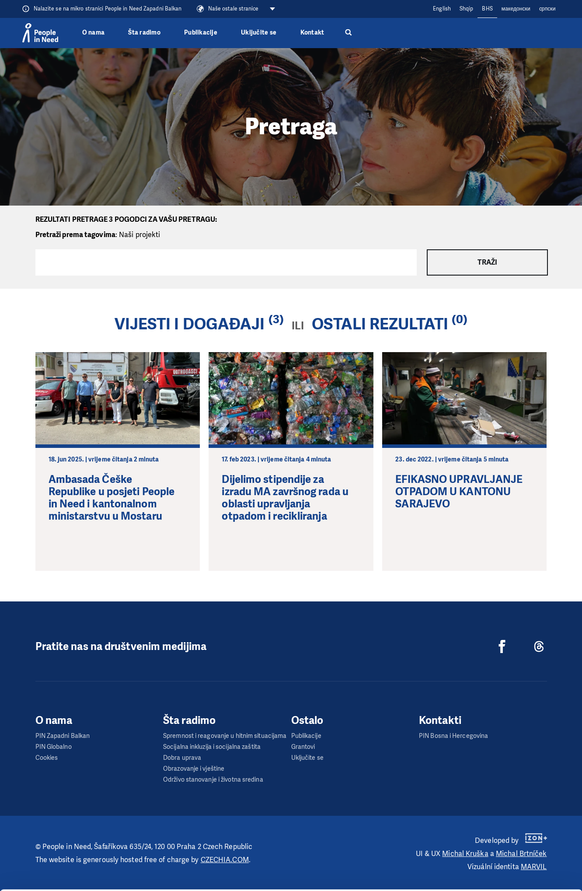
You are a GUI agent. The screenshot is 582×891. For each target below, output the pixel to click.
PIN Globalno (53, 747)
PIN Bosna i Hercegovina (453, 736)
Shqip (467, 8)
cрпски (547, 8)
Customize (509, 840)
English (442, 8)
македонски (516, 8)
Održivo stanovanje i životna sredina (213, 780)
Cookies (46, 758)
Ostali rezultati (380, 324)
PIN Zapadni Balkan (62, 736)
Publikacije (200, 32)
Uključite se (258, 32)
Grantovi (303, 747)
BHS (487, 8)
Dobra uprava (182, 758)
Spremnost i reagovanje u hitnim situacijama (224, 736)
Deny (509, 862)
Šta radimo (144, 32)
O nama (93, 32)
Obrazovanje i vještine (193, 769)
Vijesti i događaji (190, 324)
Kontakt (312, 32)
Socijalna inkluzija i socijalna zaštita (212, 747)
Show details (135, 880)
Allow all (509, 818)
